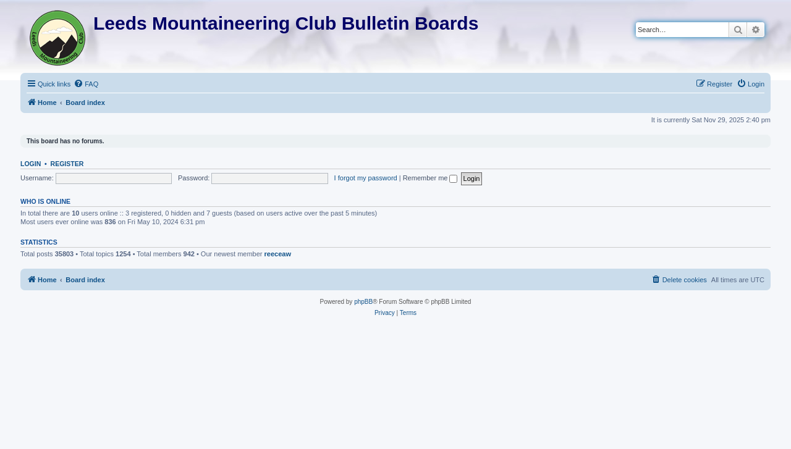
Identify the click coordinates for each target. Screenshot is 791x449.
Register (67, 163)
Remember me (430, 178)
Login (30, 163)
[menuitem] (86, 84)
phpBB (363, 301)
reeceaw (277, 254)
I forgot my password (365, 178)
